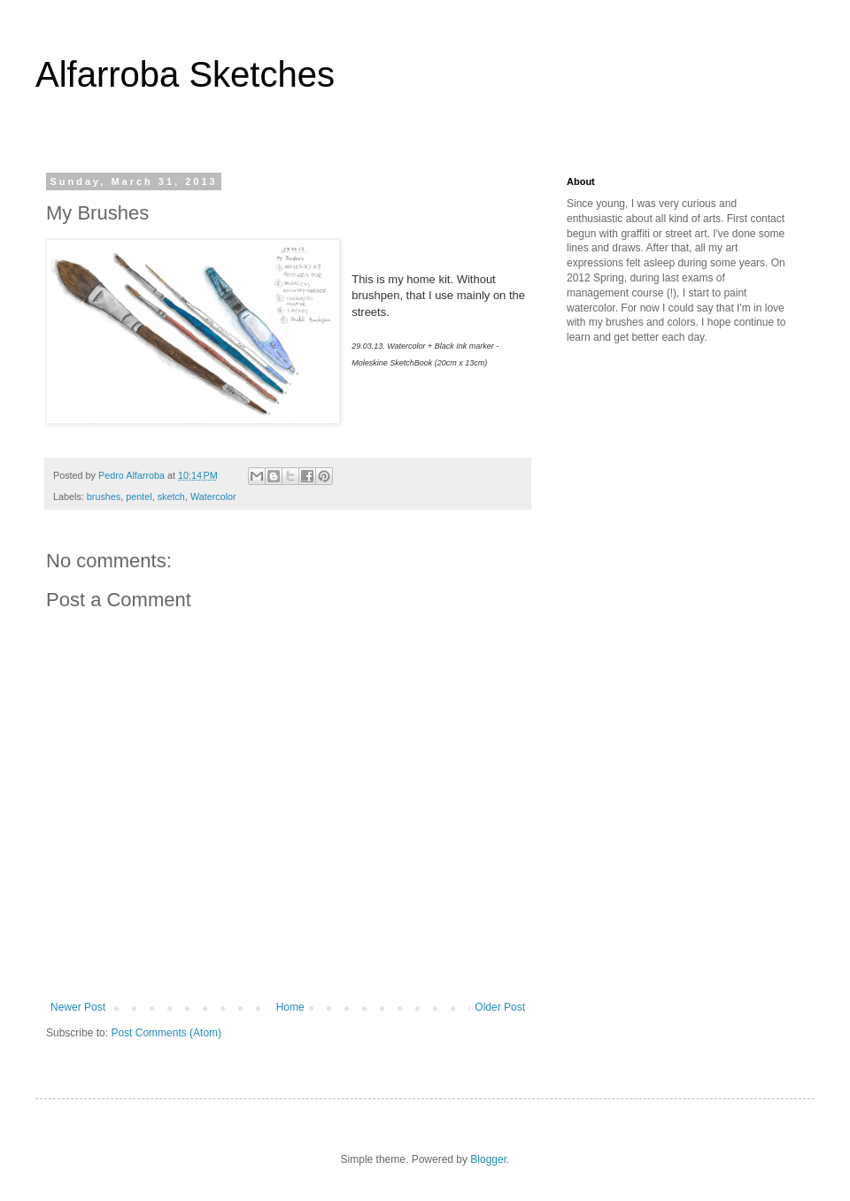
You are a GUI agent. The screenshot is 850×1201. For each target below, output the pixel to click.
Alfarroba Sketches (185, 74)
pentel (138, 496)
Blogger (488, 1159)
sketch (171, 496)
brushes (103, 496)
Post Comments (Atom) (166, 1033)
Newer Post (77, 1007)
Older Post (500, 1007)
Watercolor (213, 496)
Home (290, 1007)
